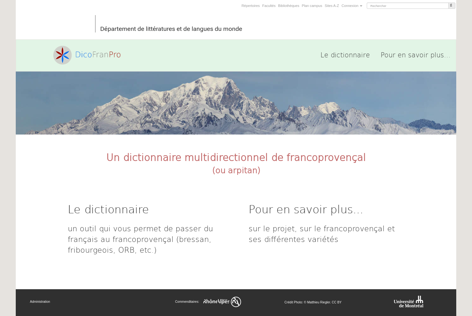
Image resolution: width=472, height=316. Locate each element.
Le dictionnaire (345, 54)
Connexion (352, 6)
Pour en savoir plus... (416, 54)
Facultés (268, 6)
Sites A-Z (332, 6)
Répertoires (251, 6)
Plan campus (312, 6)
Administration (40, 301)
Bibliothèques (288, 6)
